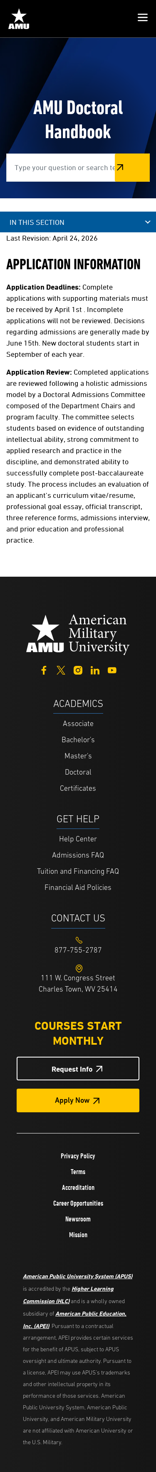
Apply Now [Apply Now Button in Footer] (72, 1101)
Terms (78, 1171)
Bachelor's (78, 740)
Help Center (78, 839)
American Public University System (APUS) (77, 1275)
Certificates (78, 789)
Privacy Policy (78, 1156)
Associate (78, 724)
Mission (78, 1235)
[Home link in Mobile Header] (18, 18)
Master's (78, 756)
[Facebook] (44, 669)
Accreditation (78, 1187)
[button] (143, 19)
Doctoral (78, 773)
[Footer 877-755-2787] (78, 950)
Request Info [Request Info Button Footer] (72, 1069)
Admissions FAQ (78, 856)
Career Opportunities (78, 1203)
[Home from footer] (78, 633)
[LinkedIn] (95, 669)
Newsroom (78, 1219)
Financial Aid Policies (78, 888)
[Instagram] (78, 669)
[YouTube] (112, 669)
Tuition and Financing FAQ (78, 872)
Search (132, 167)
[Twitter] (61, 669)
